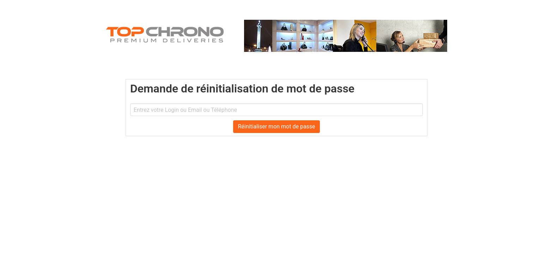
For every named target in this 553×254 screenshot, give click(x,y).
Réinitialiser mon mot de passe (276, 126)
